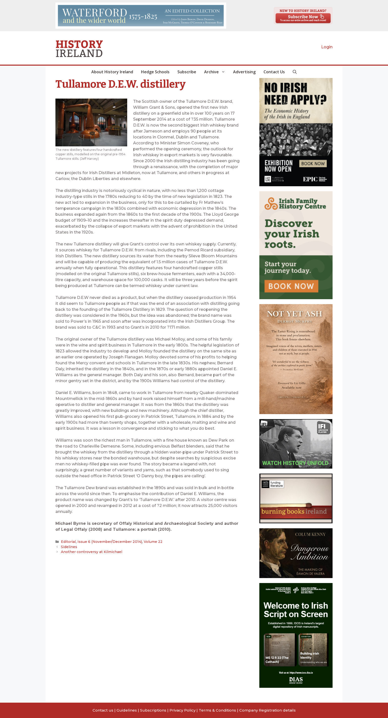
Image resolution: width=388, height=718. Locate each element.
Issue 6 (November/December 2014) (107, 542)
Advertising (244, 72)
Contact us (103, 710)
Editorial (67, 542)
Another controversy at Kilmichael (90, 552)
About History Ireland (112, 72)
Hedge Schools (155, 72)
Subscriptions (153, 710)
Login (327, 47)
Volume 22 (149, 542)
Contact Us (274, 72)
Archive (216, 72)
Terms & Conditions (217, 710)
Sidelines (68, 547)
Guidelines (127, 710)
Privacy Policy (182, 710)
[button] (295, 72)
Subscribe (186, 72)
